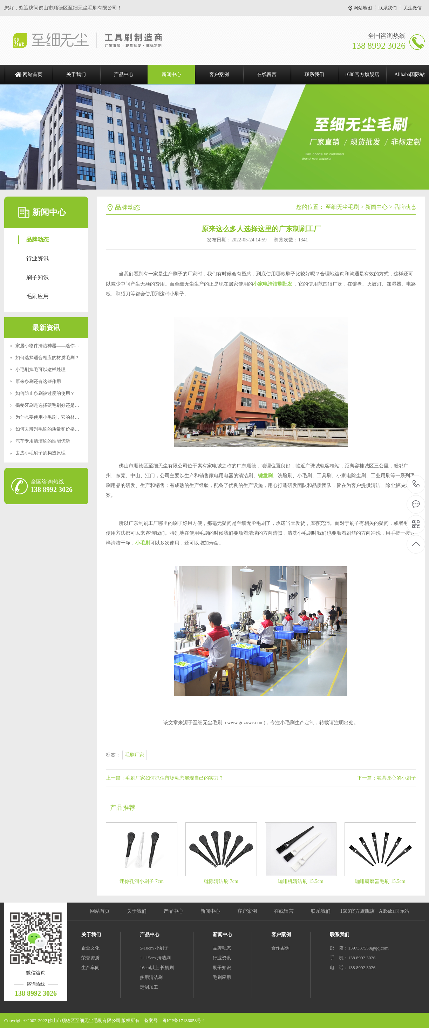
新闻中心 (171, 74)
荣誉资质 (90, 957)
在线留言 (267, 74)
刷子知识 (37, 277)
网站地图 (363, 8)
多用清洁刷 (151, 977)
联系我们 (388, 8)
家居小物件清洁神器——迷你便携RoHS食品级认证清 (68, 345)
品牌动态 (37, 239)
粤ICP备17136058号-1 (183, 1020)
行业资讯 (37, 258)
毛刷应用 (37, 296)
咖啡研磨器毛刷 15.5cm (380, 881)
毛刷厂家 (134, 755)
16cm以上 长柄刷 (157, 967)
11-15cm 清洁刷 (155, 957)
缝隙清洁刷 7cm (221, 881)
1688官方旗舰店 (362, 74)
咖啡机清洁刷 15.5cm (300, 881)
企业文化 (90, 948)
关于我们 (76, 74)
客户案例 (219, 74)
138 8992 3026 (416, 484)
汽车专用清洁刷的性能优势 (42, 441)
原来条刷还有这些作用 (38, 381)
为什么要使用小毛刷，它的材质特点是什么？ (61, 417)
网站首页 (32, 74)
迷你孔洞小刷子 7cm (142, 881)
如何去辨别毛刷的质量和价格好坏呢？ (54, 429)
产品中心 (124, 74)
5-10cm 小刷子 (154, 948)
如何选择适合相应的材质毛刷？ (47, 357)
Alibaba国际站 (394, 911)
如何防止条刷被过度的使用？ (45, 393)
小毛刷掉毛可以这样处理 (40, 369)
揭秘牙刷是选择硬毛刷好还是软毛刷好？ (56, 405)
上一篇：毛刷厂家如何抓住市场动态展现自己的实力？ (165, 778)
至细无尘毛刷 (342, 207)
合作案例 (280, 948)
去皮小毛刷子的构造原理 (40, 452)
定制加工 (149, 987)
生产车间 (90, 967)
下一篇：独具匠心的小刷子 (386, 778)
